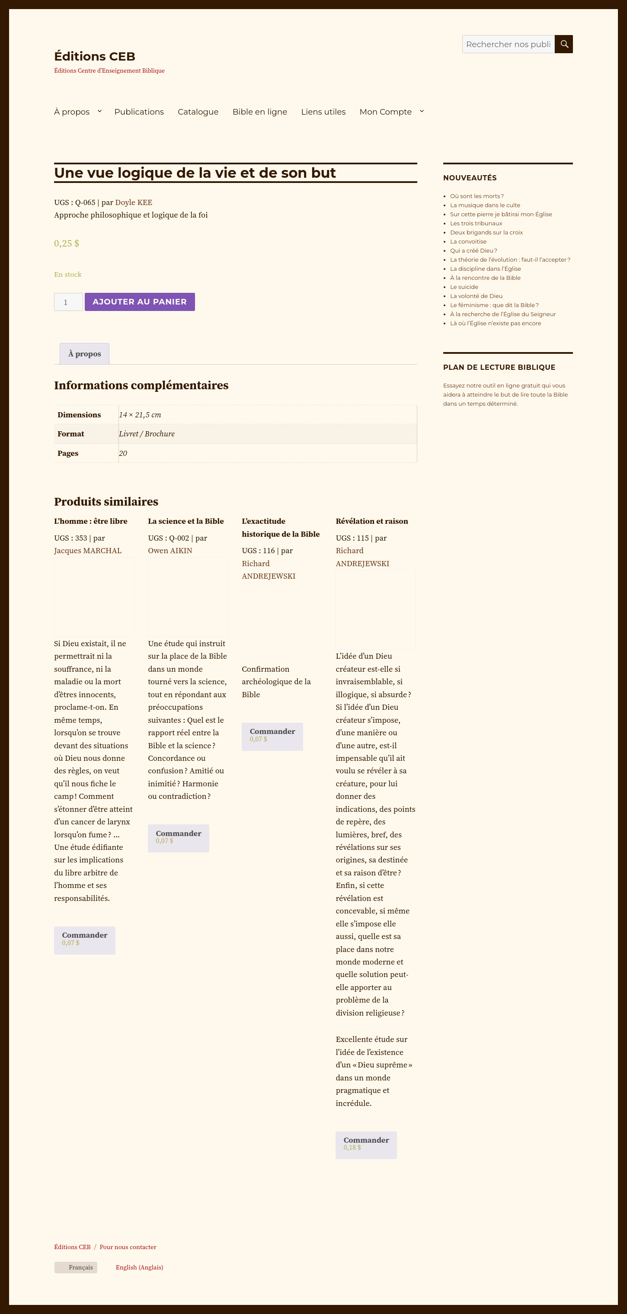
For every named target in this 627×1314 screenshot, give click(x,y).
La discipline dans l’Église (485, 268)
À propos (72, 112)
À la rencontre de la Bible (485, 277)
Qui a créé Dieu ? (473, 250)
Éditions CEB (94, 56)
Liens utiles (323, 112)
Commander (84, 938)
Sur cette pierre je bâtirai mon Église (501, 214)
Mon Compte (386, 112)
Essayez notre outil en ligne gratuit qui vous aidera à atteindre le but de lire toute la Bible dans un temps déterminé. (505, 394)
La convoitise (468, 241)
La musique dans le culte (485, 205)
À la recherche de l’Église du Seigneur (503, 314)
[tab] (84, 354)
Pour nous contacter (127, 1247)
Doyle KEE (133, 202)
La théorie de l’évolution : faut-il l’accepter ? (510, 259)
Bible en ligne (260, 112)
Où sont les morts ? (477, 195)
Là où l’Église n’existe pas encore (495, 323)
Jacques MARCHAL (88, 550)
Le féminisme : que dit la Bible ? (494, 304)
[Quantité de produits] (68, 302)
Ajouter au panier (140, 302)
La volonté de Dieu (476, 295)
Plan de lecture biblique (499, 367)
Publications (139, 112)
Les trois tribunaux (476, 223)
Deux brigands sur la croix (486, 232)
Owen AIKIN (170, 550)
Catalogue (198, 112)
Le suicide (464, 286)
